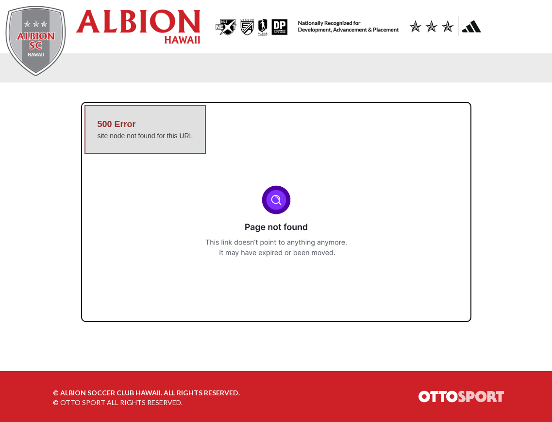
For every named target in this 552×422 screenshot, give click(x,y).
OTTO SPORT (82, 402)
